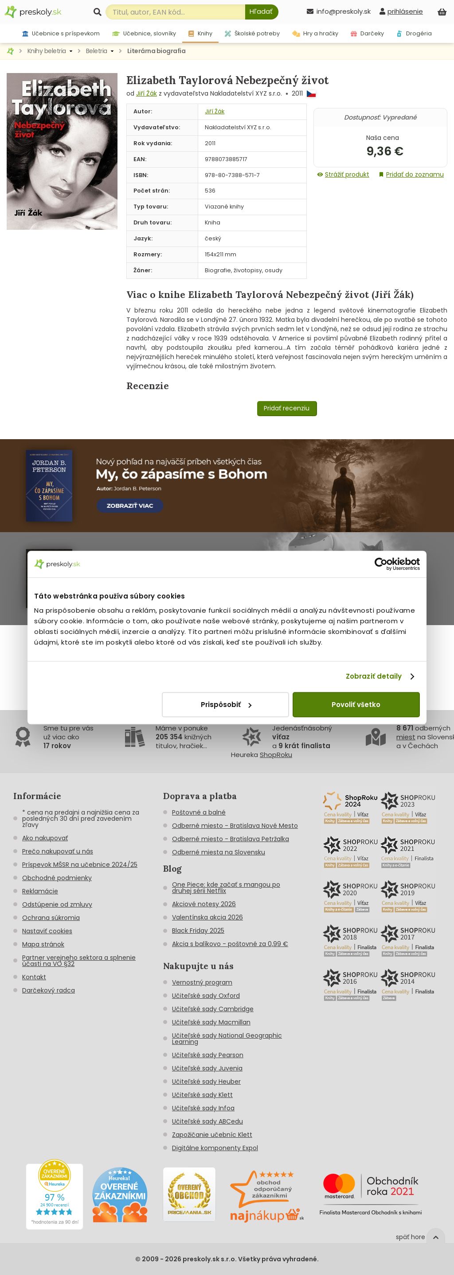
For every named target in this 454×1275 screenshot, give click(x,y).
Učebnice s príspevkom (61, 33)
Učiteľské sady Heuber (206, 1081)
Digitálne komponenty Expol (215, 1148)
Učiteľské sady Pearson (207, 1055)
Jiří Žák (146, 93)
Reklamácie (40, 891)
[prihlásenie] (401, 11)
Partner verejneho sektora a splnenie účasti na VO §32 (79, 960)
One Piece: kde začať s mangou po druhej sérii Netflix (226, 887)
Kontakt (34, 977)
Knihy (200, 33)
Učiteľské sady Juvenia (207, 1068)
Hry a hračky (315, 33)
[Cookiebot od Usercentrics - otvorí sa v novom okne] (381, 564)
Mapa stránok (43, 944)
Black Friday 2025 (198, 930)
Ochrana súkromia (51, 917)
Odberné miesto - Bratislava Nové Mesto (235, 825)
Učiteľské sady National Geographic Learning (227, 1038)
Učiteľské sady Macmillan (211, 1022)
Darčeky (367, 33)
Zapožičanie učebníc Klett (212, 1134)
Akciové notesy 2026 (204, 904)
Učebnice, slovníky (144, 33)
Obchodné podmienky (57, 877)
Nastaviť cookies (47, 931)
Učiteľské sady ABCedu (207, 1121)
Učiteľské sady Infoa (203, 1108)
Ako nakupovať (45, 838)
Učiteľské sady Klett (202, 1094)
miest (405, 737)
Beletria (96, 50)
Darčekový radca (48, 990)
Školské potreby (252, 33)
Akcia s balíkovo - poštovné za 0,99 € (230, 943)
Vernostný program (202, 982)
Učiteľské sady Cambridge (213, 1009)
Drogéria (414, 33)
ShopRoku (276, 754)
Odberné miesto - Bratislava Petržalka (230, 839)
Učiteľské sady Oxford (206, 995)
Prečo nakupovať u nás (57, 851)
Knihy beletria (46, 50)
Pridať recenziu (286, 408)
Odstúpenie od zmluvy (57, 904)
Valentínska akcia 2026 (207, 917)
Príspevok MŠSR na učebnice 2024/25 (79, 864)
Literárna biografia (156, 50)
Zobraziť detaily (374, 676)
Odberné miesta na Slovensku (218, 852)
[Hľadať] (261, 11)
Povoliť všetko (356, 704)
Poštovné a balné (199, 812)
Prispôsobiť (226, 704)
